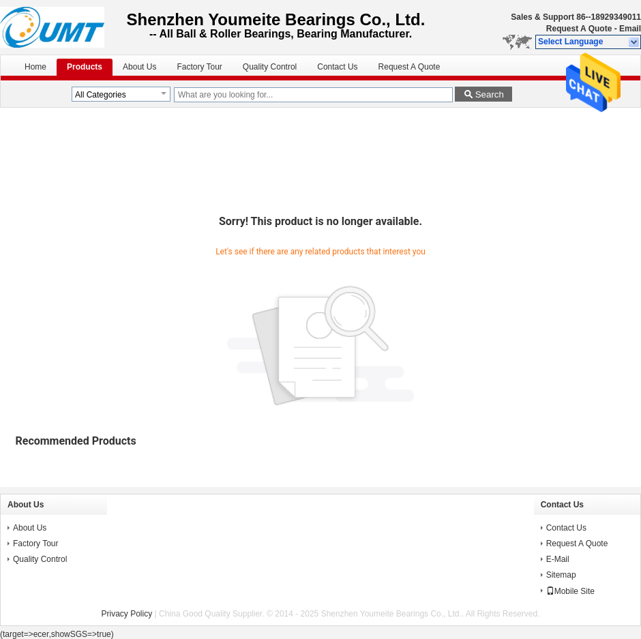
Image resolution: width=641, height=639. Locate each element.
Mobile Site (570, 591)
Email (630, 28)
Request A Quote (579, 28)
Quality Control (270, 67)
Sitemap (561, 575)
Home (35, 67)
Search (489, 94)
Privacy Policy (127, 614)
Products (84, 67)
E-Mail (557, 559)
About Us (139, 67)
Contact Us (337, 67)
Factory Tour (199, 67)
